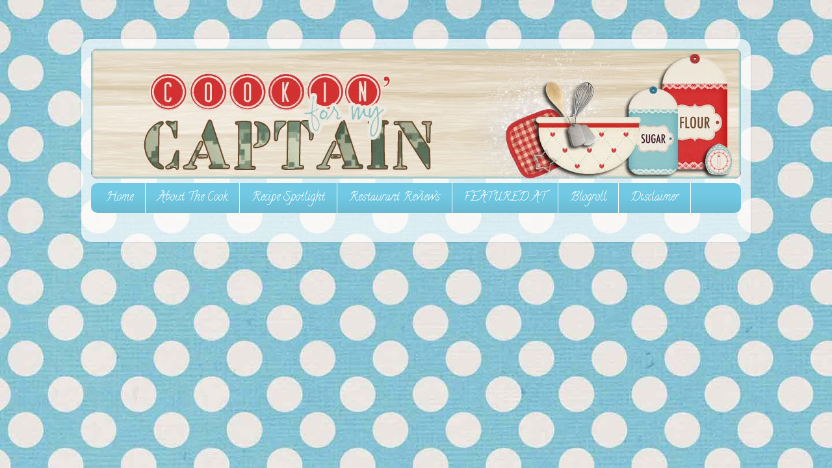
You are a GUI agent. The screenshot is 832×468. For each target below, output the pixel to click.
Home (119, 198)
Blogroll (588, 198)
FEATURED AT (505, 198)
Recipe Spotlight (288, 198)
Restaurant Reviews (394, 198)
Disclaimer (654, 198)
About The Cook (192, 198)
